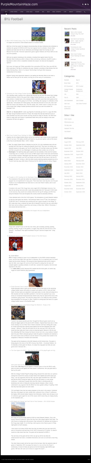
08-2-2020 (73, 35)
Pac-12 (66, 97)
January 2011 (79, 185)
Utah (77, 97)
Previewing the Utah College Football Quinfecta (19, 93)
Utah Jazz (67, 103)
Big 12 (78, 80)
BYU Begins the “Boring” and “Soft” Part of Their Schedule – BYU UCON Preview (33, 401)
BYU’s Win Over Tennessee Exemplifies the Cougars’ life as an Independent (29, 210)
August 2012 (79, 170)
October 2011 (68, 182)
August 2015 (79, 154)
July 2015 (66, 157)
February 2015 (80, 160)
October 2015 (79, 151)
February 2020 (80, 142)
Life (65, 94)
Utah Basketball (68, 100)
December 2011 (68, 179)
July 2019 (78, 148)
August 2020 (67, 142)
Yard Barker (67, 131)
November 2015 (68, 151)
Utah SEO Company (29, 459)
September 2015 (68, 154)
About (89, 459)
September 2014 (68, 170)
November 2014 (68, 167)
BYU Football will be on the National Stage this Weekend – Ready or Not (30, 305)
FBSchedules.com (69, 122)
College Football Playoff (68, 90)
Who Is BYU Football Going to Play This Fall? (19, 40)
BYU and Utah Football (19, 459)
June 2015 (79, 157)
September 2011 (80, 182)
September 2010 (80, 192)
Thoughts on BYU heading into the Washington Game (23, 177)
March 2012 (79, 173)
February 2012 (68, 176)
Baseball (66, 80)
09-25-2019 (73, 59)
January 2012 (79, 176)
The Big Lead (67, 125)
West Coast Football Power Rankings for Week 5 (20, 135)
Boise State (67, 83)
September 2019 (80, 145)
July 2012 (66, 173)
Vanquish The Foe (69, 128)
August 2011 (67, 185)
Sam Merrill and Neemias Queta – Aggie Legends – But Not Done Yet (77, 40)
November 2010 (80, 188)
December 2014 (80, 163)
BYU (77, 83)
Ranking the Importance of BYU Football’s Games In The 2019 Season (28, 236)
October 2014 (79, 167)
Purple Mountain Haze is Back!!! (19, 286)
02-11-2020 (73, 44)
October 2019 (68, 145)
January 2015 (68, 163)
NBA (77, 94)
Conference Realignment (79, 90)
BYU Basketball (68, 86)
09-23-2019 (73, 69)
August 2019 (67, 148)
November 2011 (80, 179)
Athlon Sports (67, 119)
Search (85, 12)
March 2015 (67, 160)
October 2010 (68, 192)
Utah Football (79, 100)
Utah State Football (81, 103)
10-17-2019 (73, 50)
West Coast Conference (67, 107)
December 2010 (68, 188)
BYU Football (79, 86)
